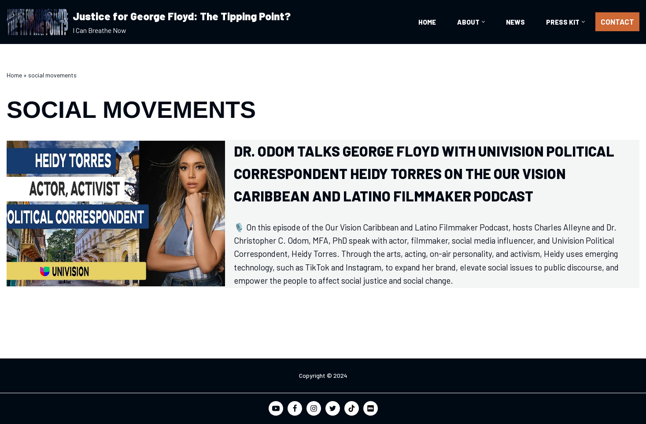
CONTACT (617, 21)
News (515, 22)
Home (427, 22)
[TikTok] (351, 408)
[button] (483, 21)
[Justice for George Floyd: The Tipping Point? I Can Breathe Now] (149, 22)
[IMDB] (370, 408)
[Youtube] (276, 408)
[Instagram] (313, 408)
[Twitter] (332, 408)
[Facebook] (295, 408)
